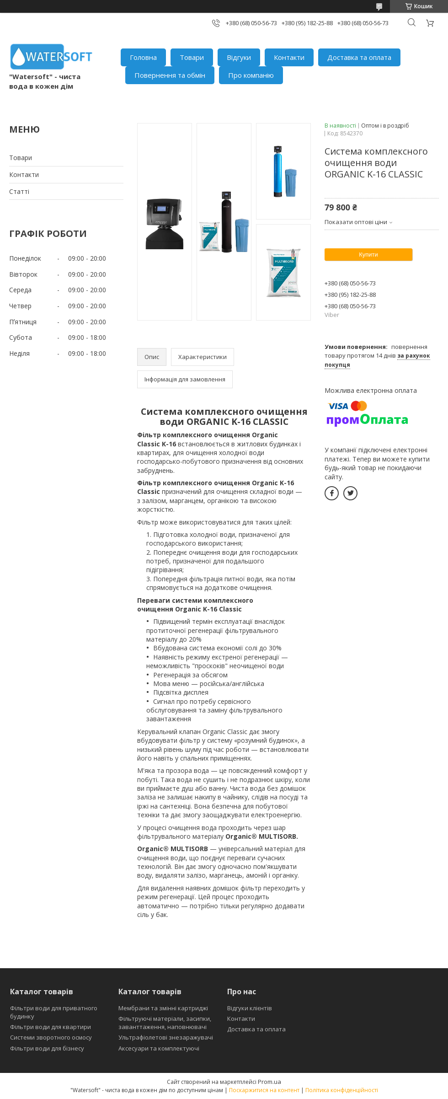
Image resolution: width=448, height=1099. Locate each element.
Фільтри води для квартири (50, 1027)
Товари (192, 57)
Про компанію (251, 75)
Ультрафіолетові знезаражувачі (165, 1037)
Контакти (289, 57)
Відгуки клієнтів (249, 1008)
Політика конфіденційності (341, 1090)
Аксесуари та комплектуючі (158, 1048)
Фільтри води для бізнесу (47, 1048)
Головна (143, 57)
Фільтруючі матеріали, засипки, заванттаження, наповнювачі (164, 1022)
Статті (19, 191)
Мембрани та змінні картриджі (163, 1008)
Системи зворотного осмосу (51, 1037)
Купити (368, 254)
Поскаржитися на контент (264, 1090)
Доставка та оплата (359, 57)
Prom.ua (269, 1082)
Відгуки (239, 57)
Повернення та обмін (169, 75)
